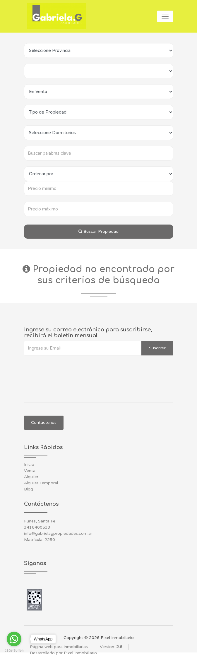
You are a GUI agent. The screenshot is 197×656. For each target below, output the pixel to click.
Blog (28, 489)
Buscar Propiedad (98, 231)
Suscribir (157, 347)
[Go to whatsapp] (14, 639)
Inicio (29, 464)
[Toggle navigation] (165, 16)
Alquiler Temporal (41, 482)
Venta (29, 470)
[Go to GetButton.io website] (14, 650)
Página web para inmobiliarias (59, 646)
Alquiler (31, 476)
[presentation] (68, 367)
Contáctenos (43, 422)
